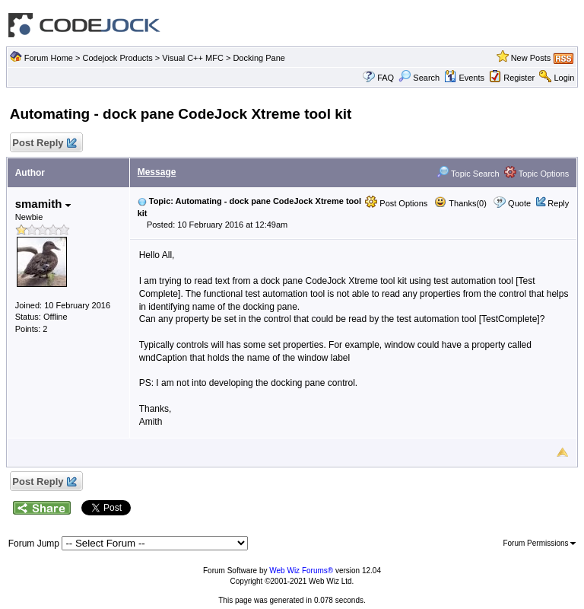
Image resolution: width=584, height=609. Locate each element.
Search (419, 77)
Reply (558, 203)
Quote (519, 203)
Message (157, 172)
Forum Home (48, 57)
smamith (43, 203)
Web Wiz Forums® (301, 570)
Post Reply (44, 143)
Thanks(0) (460, 203)
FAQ (385, 77)
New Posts (531, 57)
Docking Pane (259, 57)
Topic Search (467, 173)
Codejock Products (117, 57)
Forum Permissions (539, 543)
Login (564, 77)
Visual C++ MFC (193, 57)
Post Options (396, 203)
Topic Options (537, 173)
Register (519, 77)
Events (464, 77)
